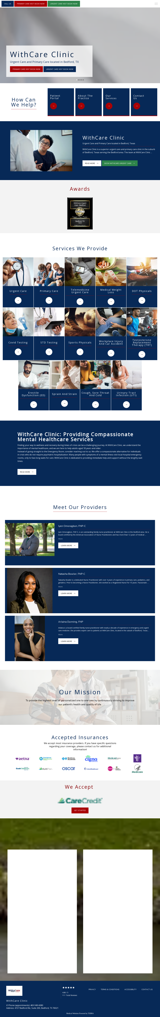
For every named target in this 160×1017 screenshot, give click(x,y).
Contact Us (147, 989)
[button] (156, 3)
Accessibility (130, 989)
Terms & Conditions (110, 989)
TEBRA (91, 1013)
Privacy (92, 989)
